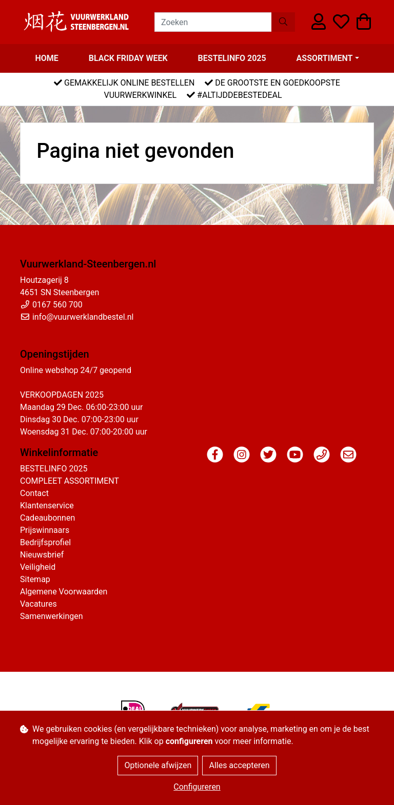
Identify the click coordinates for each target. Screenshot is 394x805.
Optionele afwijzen (157, 765)
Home (46, 58)
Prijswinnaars (44, 530)
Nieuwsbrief (42, 555)
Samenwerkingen (51, 616)
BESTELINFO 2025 (232, 58)
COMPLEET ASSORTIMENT (69, 481)
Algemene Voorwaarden (63, 591)
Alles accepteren (239, 765)
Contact (34, 493)
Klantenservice (47, 505)
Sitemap (35, 579)
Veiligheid (37, 567)
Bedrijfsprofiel (45, 542)
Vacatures (38, 604)
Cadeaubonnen (47, 518)
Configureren (196, 787)
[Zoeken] (213, 22)
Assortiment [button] (325, 58)
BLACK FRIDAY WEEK (128, 58)
